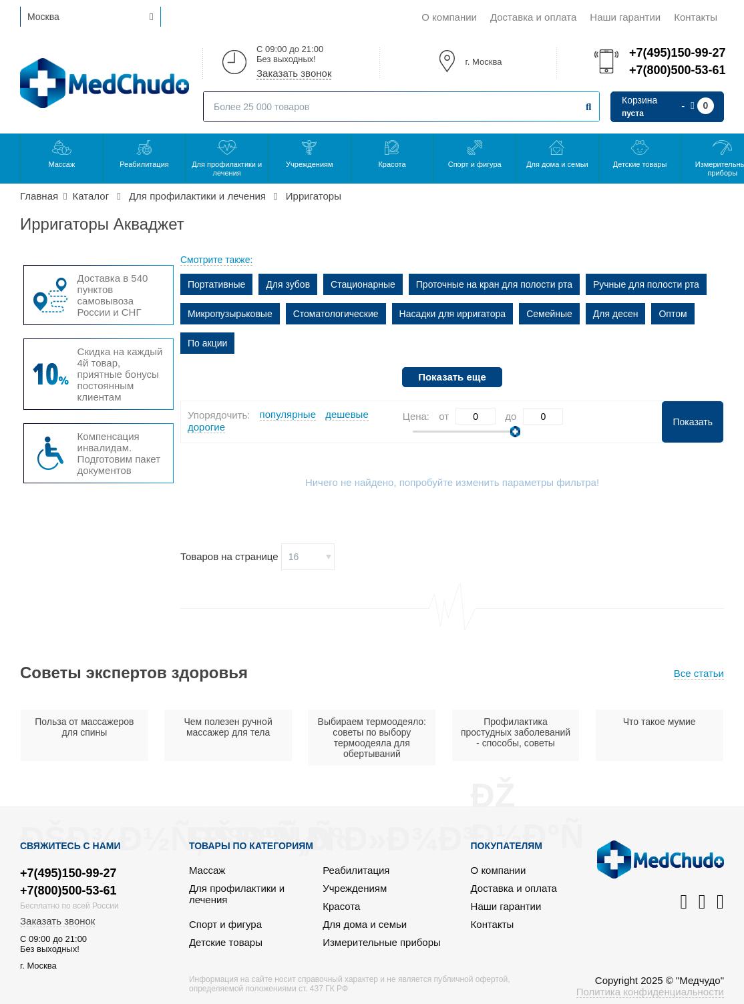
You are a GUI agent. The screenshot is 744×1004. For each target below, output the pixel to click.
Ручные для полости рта (646, 284)
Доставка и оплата (533, 17)
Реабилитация (144, 164)
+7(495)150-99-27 (676, 52)
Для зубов (288, 284)
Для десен (615, 313)
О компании (449, 17)
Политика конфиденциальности (650, 991)
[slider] (515, 432)
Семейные (549, 313)
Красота (391, 164)
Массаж (61, 164)
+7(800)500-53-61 (676, 70)
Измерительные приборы (382, 942)
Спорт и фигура (475, 164)
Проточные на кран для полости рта (494, 284)
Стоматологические (336, 313)
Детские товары (640, 164)
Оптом (673, 313)
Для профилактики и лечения (227, 168)
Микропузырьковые (230, 313)
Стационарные (363, 284)
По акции (207, 343)
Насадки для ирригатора (452, 313)
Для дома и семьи (557, 164)
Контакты (695, 17)
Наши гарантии (625, 17)
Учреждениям (309, 164)
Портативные (216, 284)
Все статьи (699, 673)
